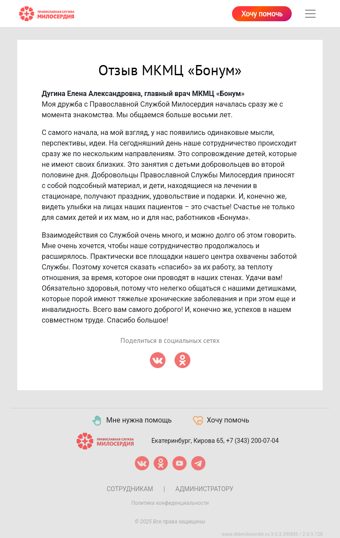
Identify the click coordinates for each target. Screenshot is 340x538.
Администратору (204, 488)
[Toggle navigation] (310, 13)
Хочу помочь (261, 14)
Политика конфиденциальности (170, 503)
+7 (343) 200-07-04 (252, 440)
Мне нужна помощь (131, 420)
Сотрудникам (130, 488)
